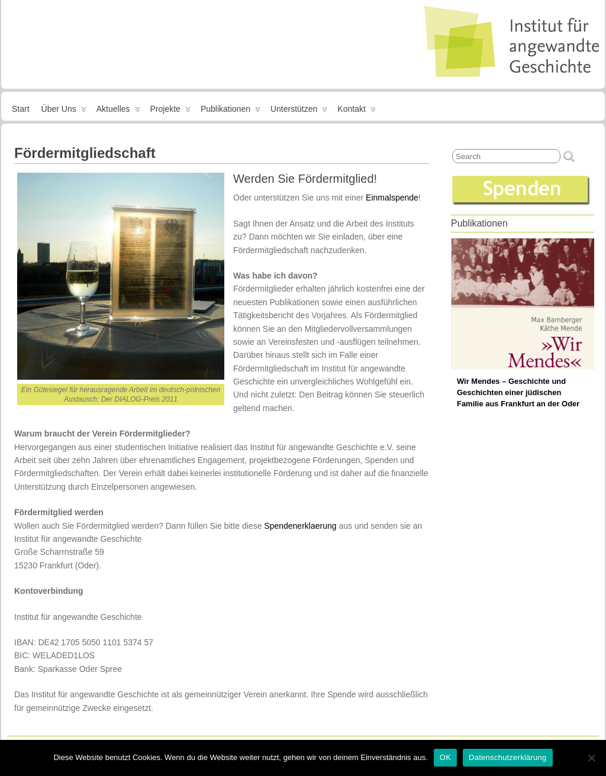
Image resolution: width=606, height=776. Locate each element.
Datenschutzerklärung (507, 757)
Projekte (170, 111)
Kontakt (356, 111)
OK (445, 757)
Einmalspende (392, 197)
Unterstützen (298, 111)
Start (21, 109)
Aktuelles (118, 111)
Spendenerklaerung (300, 526)
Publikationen (230, 111)
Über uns (63, 111)
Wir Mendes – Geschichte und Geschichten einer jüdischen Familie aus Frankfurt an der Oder (518, 392)
